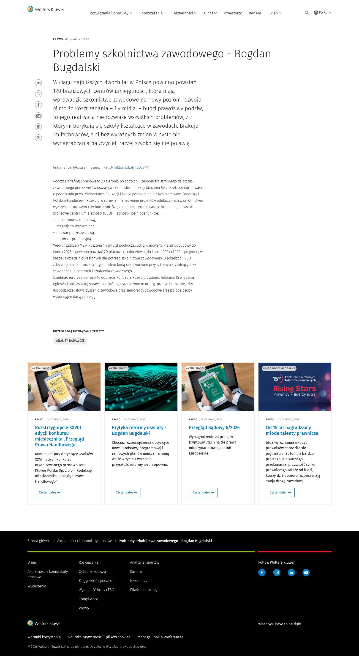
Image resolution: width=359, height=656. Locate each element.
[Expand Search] (307, 13)
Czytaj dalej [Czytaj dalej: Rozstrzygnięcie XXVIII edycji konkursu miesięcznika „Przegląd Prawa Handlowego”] (47, 492)
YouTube (306, 572)
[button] (38, 82)
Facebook (262, 572)
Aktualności (185, 13)
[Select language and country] (323, 13)
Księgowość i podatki (95, 581)
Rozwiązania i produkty (111, 13)
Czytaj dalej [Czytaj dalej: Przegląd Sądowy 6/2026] (201, 492)
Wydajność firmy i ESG (96, 590)
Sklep (275, 13)
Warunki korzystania (44, 637)
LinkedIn (291, 572)
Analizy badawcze (70, 341)
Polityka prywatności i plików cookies (99, 637)
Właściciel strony (143, 590)
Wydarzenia (36, 586)
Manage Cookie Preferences (160, 637)
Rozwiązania (89, 562)
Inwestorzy (233, 13)
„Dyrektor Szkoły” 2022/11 (129, 167)
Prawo (84, 608)
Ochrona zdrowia (92, 571)
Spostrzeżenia (152, 13)
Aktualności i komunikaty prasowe (84, 541)
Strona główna (39, 541)
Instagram (276, 572)
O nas (210, 13)
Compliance (88, 599)
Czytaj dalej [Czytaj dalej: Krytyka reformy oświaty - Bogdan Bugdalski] (124, 492)
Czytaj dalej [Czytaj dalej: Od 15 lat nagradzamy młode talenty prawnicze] (278, 492)
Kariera (255, 13)
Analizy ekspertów (144, 562)
